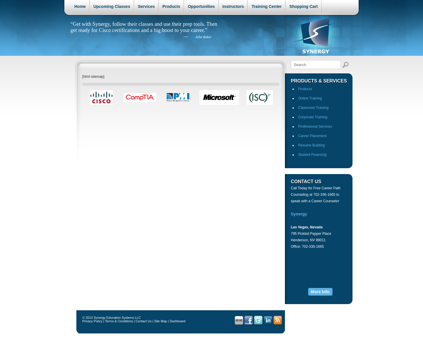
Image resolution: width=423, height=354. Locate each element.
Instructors (233, 6)
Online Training (310, 98)
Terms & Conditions (119, 321)
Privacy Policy (92, 321)
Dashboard (177, 321)
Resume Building (311, 145)
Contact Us (144, 321)
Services (146, 6)
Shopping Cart (303, 6)
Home (80, 6)
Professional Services (315, 126)
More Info (320, 291)
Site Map (160, 321)
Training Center (266, 6)
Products (171, 6)
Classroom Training (313, 108)
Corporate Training (312, 117)
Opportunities (201, 6)
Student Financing (312, 155)
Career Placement (312, 136)
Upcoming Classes (111, 6)
